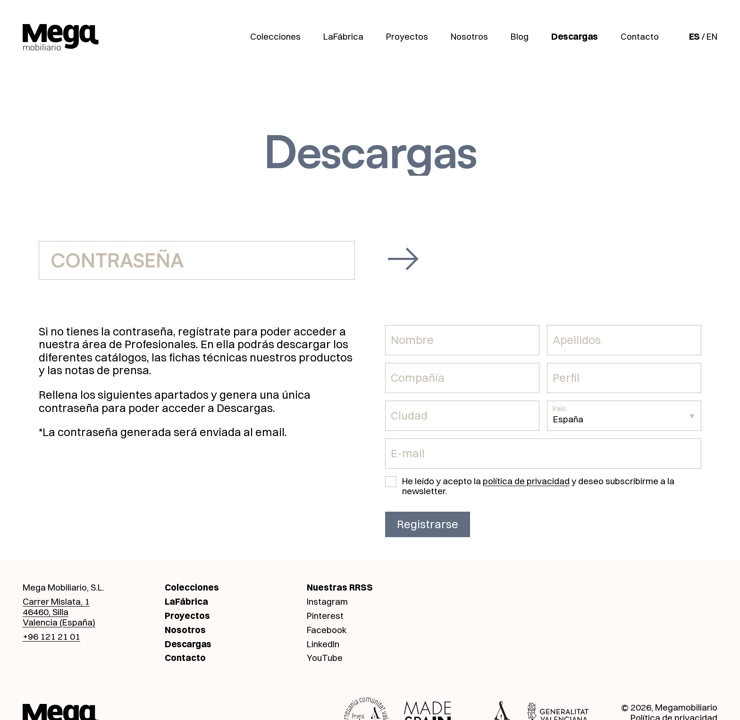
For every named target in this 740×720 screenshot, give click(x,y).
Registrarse (427, 524)
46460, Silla (45, 611)
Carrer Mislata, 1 (56, 601)
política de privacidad (526, 481)
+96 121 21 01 (51, 636)
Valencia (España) (59, 622)
